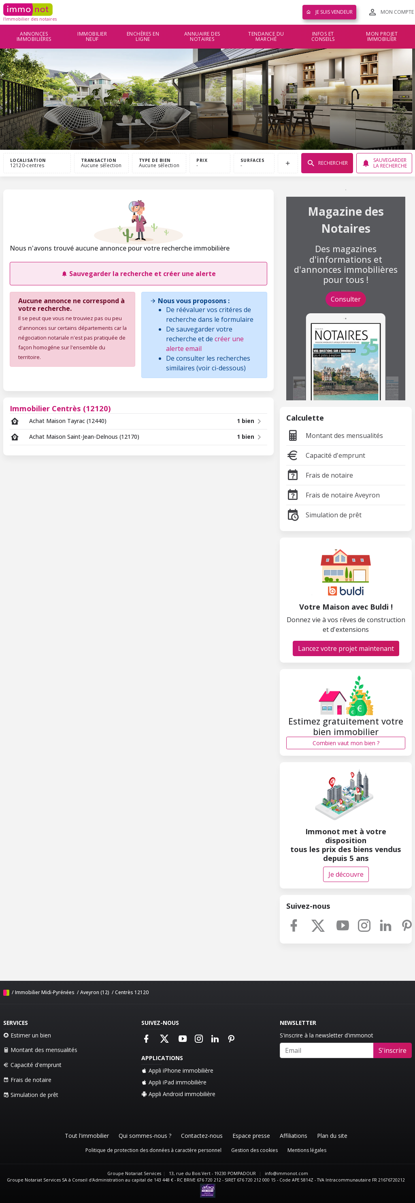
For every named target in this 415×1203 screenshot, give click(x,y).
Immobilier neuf (92, 36)
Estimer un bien (27, 1035)
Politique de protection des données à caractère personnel (153, 1150)
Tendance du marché (266, 36)
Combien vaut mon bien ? (346, 743)
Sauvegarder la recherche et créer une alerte (138, 273)
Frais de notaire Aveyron (333, 495)
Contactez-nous (202, 1135)
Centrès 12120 (132, 992)
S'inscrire (392, 1050)
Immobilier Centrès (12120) (60, 408)
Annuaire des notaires (202, 36)
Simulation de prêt (324, 515)
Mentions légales (306, 1150)
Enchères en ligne (143, 36)
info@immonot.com (286, 1173)
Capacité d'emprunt (325, 455)
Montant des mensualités (334, 435)
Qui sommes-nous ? (145, 1135)
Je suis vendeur (329, 12)
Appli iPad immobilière (173, 1082)
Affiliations (293, 1135)
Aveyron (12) (94, 992)
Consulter (346, 299)
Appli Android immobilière (178, 1094)
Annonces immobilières (34, 36)
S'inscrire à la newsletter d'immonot (326, 1035)
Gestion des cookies (254, 1150)
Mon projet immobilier (382, 36)
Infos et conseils (323, 36)
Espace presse (251, 1135)
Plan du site (332, 1135)
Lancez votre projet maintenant (346, 648)
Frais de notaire (319, 475)
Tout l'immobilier (87, 1135)
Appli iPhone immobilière (177, 1070)
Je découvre (346, 874)
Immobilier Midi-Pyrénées (44, 992)
